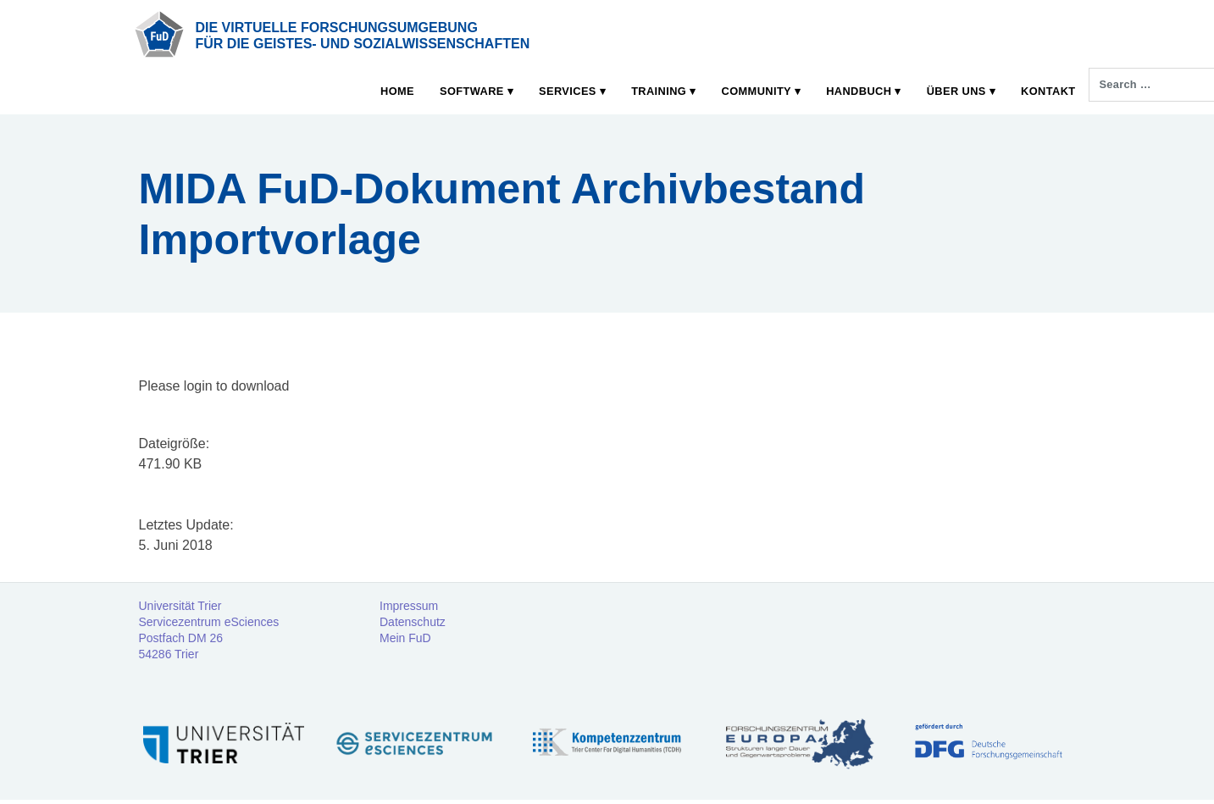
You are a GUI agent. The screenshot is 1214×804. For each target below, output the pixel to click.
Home (397, 91)
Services (567, 91)
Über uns (956, 91)
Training (658, 91)
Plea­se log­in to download (214, 386)
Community (756, 91)
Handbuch (858, 91)
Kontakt (1048, 91)
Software (472, 91)
